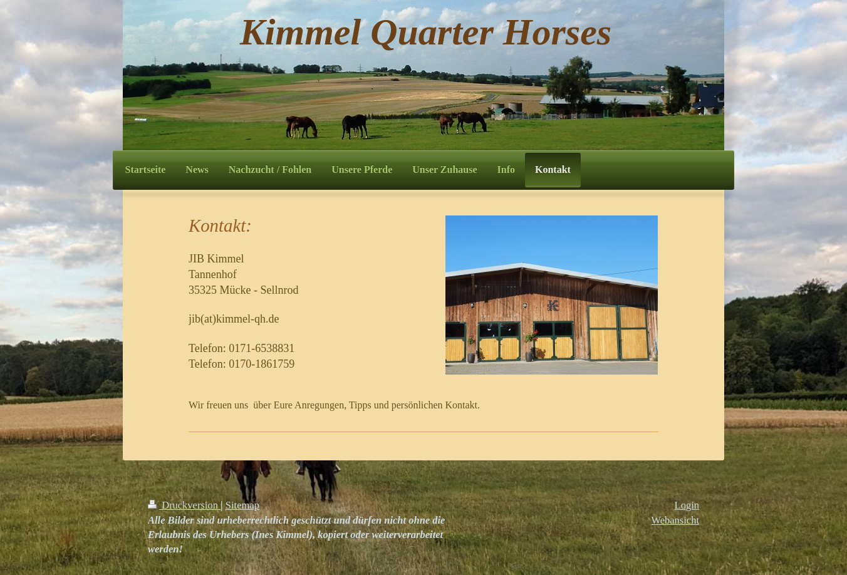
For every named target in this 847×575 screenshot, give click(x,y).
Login (687, 505)
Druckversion (184, 505)
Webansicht (675, 520)
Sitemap (242, 505)
